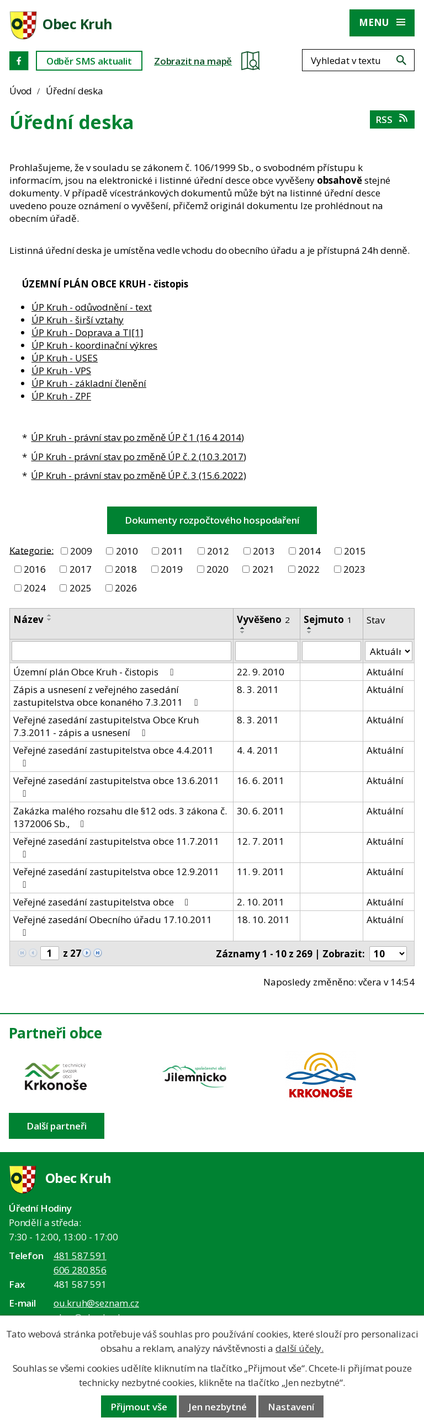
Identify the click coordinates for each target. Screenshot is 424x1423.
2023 (354, 569)
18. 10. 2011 (263, 919)
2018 (126, 569)
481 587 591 (80, 1255)
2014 (310, 551)
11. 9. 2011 (260, 871)
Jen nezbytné (217, 1406)
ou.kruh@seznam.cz (96, 1303)
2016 (35, 569)
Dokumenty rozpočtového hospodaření (212, 520)
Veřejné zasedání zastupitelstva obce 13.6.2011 (116, 786)
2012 (218, 551)
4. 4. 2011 (258, 750)
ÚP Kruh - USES (64, 357)
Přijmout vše (138, 1406)
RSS (392, 119)
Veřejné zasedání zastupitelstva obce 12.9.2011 (116, 877)
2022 (309, 569)
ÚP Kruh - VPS (61, 370)
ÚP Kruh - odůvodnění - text (91, 307)
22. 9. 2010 (260, 671)
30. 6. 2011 (260, 810)
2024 (35, 588)
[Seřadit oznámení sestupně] (50, 619)
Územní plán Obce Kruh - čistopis (95, 671)
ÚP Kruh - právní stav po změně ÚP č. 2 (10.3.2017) (138, 456)
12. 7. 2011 (260, 841)
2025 (81, 588)
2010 (127, 551)
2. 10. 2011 (260, 902)
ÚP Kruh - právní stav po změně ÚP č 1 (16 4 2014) (137, 437)
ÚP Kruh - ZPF (61, 396)
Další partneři (56, 1126)
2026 (126, 588)
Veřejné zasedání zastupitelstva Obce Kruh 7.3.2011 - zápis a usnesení (106, 726)
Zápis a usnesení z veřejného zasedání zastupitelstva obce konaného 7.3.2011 (107, 695)
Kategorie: (31, 549)
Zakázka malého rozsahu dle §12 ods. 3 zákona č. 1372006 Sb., (120, 817)
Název (28, 619)
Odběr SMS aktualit (89, 61)
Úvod (20, 90)
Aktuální (385, 671)
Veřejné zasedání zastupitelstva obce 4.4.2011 (113, 756)
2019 (172, 569)
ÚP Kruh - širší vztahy (77, 319)
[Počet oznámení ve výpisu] (388, 953)
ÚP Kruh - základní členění (88, 383)
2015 (355, 551)
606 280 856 (80, 1270)
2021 (263, 569)
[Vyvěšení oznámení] (267, 651)
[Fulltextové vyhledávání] (358, 60)
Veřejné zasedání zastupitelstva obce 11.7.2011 (116, 847)
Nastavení (291, 1406)
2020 (217, 569)
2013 (264, 551)
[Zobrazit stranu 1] (49, 953)
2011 (172, 551)
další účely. (299, 1348)
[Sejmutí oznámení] (331, 651)
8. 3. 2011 (258, 689)
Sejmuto (328, 619)
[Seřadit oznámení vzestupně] (50, 615)
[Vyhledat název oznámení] (121, 651)
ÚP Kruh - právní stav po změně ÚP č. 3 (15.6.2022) (138, 475)
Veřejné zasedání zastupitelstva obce (103, 902)
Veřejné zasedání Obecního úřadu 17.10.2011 (112, 925)
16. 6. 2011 (260, 780)
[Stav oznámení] (388, 651)
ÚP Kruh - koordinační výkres (94, 345)
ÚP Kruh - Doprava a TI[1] (87, 332)
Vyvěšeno (263, 619)
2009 (81, 551)
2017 (81, 569)
